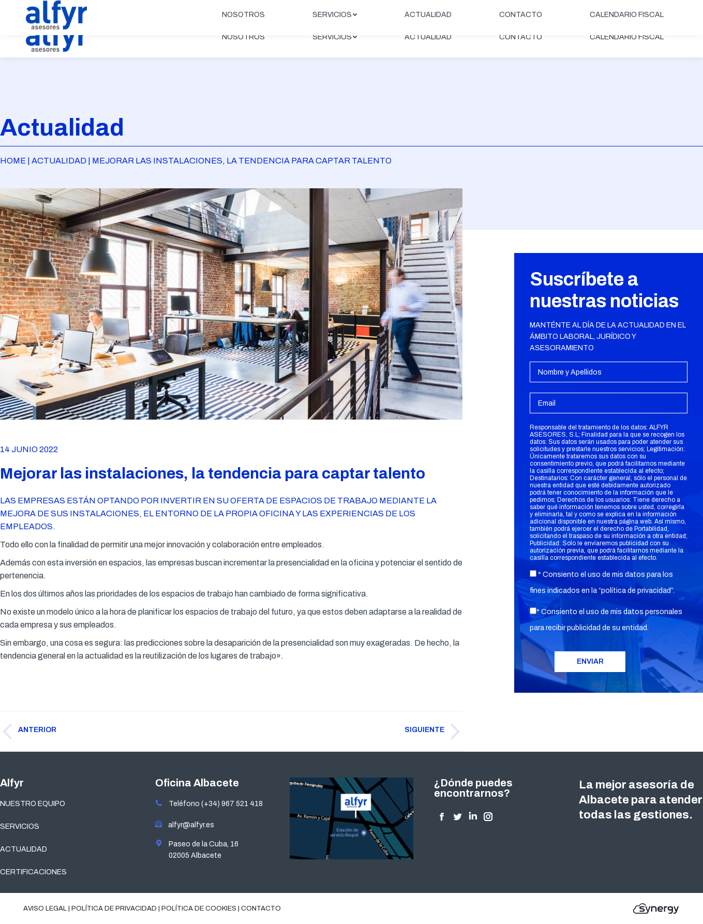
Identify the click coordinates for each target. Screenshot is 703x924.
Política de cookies (198, 908)
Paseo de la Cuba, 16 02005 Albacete (196, 849)
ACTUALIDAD (23, 849)
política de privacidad (636, 590)
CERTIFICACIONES (33, 872)
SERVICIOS (19, 826)
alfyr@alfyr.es (188, 825)
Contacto (261, 908)
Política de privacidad (114, 908)
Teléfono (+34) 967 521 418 (209, 804)
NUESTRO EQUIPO (32, 804)
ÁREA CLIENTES (642, 8)
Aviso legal (45, 908)
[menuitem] (243, 37)
